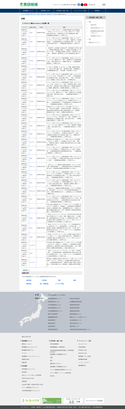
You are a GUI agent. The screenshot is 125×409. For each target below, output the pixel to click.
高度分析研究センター (76, 323)
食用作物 (28, 280)
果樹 (74, 280)
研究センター (39, 298)
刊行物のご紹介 (82, 350)
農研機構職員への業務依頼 (57, 347)
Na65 (31, 134)
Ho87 (31, 125)
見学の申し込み (82, 353)
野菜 (59, 280)
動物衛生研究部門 (75, 311)
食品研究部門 (51, 326)
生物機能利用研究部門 (76, 301)
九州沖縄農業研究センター (55, 311)
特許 (51, 360)
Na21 (31, 228)
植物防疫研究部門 (75, 308)
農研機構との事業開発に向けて (58, 354)
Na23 (31, 218)
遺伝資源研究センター (76, 320)
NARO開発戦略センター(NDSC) (56, 295)
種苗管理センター (75, 326)
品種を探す (43, 14)
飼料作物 (49, 14)
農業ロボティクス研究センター (78, 317)
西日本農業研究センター (54, 308)
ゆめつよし (33, 166)
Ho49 (31, 174)
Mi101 (31, 85)
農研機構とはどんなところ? (29, 347)
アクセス (24, 353)
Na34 (31, 253)
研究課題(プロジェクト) (28, 369)
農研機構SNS (82, 365)
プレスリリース (82, 344)
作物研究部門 (51, 320)
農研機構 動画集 (82, 359)
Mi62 (31, 158)
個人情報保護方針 (98, 407)
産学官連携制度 (54, 344)
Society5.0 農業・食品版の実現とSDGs (32, 384)
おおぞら (32, 142)
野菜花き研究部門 (75, 298)
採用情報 (97, 10)
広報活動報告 (82, 347)
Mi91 (31, 77)
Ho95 (31, 41)
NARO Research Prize (28, 378)
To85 (31, 93)
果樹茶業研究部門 (53, 329)
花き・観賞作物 (44, 283)
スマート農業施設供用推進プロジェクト (61, 369)
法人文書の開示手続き (49, 407)
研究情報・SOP (45, 10)
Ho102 (31, 60)
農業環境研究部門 (75, 305)
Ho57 (31, 182)
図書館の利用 (25, 359)
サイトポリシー (25, 407)
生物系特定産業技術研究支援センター (80, 329)
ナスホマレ (33, 262)
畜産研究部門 (51, 323)
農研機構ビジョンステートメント (31, 356)
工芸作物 (44, 280)
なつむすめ (33, 69)
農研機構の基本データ (28, 350)
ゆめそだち (33, 208)
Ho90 (31, 32)
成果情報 (24, 381)
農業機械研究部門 (53, 317)
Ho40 (31, 237)
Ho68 (31, 117)
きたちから (33, 109)
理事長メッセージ (27, 344)
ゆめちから (33, 191)
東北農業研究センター (54, 301)
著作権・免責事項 (36, 407)
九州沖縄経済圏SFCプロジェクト (31, 390)
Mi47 (31, 199)
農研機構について (28, 10)
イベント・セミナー (83, 362)
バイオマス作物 (59, 283)
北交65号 (32, 51)
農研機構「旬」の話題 (84, 356)
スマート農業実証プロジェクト (30, 387)
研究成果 (24, 372)
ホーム (22, 14)
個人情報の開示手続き (85, 407)
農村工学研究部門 (53, 314)
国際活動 (24, 362)
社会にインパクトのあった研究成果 (31, 375)
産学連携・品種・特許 (63, 10)
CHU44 (32, 101)
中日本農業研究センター (54, 305)
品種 (38, 14)
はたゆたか (33, 245)
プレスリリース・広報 (80, 10)
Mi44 (31, 150)
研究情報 (24, 366)
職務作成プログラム (55, 363)
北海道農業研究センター (54, 298)
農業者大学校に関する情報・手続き (67, 407)
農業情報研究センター (76, 314)
